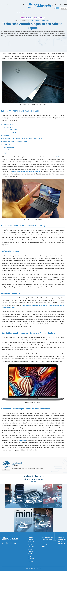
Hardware (13, 5)
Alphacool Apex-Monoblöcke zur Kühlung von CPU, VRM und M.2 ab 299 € (33, 500)
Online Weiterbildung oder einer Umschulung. (26, 171)
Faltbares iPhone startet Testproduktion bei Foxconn (14, 499)
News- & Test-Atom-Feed (31, 554)
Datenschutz (44, 542)
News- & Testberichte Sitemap (31, 542)
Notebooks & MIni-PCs (26, 17)
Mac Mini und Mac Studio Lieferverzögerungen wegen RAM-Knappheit (23, 524)
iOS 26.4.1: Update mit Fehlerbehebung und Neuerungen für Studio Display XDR (43, 523)
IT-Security (50, 5)
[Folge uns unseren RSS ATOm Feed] (15, 543)
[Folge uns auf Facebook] (11, 543)
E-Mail (4, 469)
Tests (7, 5)
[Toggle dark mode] (57, 8)
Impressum (44, 544)
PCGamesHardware (46, 539)
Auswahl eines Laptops (54, 157)
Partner (43, 546)
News (2, 5)
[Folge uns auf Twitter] (3, 543)
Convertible (22, 440)
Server (19, 5)
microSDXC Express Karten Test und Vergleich (52, 499)
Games (25, 5)
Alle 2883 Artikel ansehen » (19, 466)
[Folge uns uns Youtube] (7, 543)
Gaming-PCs (58, 5)
